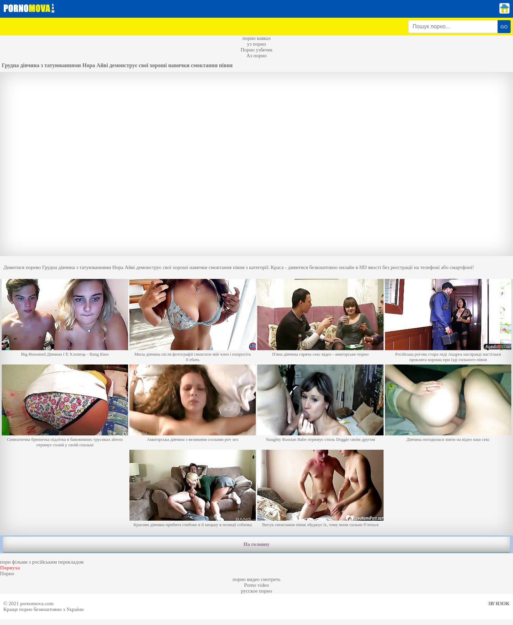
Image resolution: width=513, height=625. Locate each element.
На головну (256, 544)
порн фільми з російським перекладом (42, 562)
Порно (7, 573)
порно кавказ (256, 38)
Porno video (256, 585)
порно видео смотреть (257, 579)
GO (504, 26)
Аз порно (256, 55)
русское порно (256, 591)
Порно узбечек (256, 50)
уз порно (256, 44)
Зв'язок (499, 603)
